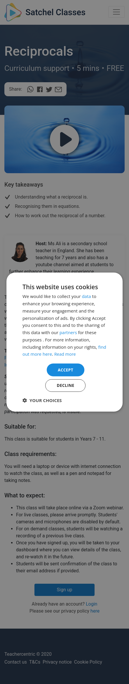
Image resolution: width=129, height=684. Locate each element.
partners (68, 332)
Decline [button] (66, 385)
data (86, 296)
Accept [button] (65, 369)
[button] (42, 400)
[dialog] (64, 342)
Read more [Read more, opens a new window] (65, 354)
